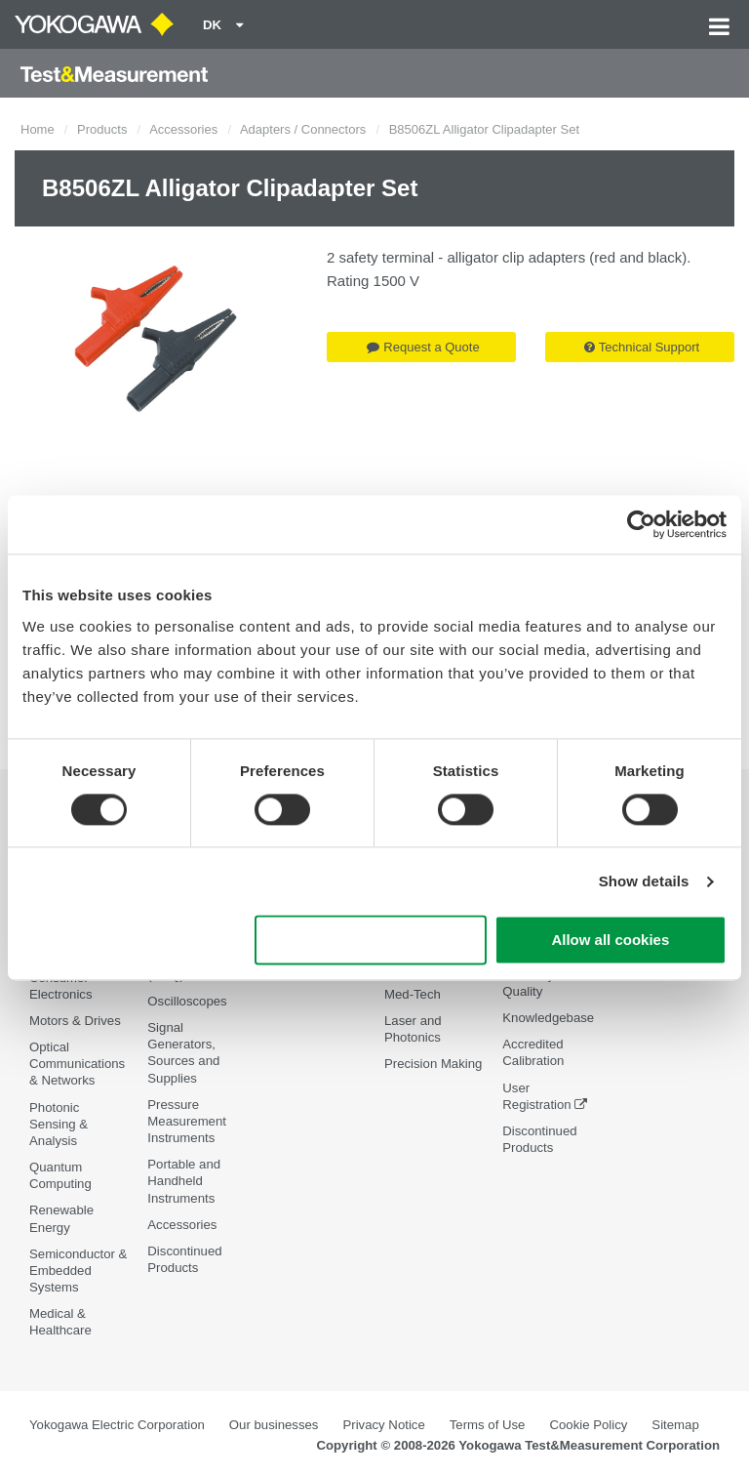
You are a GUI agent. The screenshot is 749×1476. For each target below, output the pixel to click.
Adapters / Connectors (303, 129)
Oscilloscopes (186, 1001)
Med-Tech (412, 994)
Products (102, 129)
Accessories (183, 129)
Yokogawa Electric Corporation (117, 1424)
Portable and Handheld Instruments (183, 1181)
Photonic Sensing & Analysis (58, 1124)
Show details (644, 881)
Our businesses (274, 1424)
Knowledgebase (548, 1017)
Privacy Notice (383, 1424)
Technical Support (641, 347)
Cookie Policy (588, 1424)
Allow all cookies (610, 940)
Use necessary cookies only (370, 940)
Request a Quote (423, 347)
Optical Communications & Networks (77, 1063)
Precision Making (433, 1063)
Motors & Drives (75, 1020)
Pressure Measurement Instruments (186, 1121)
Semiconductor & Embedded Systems (78, 1270)
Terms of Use (488, 1424)
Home (37, 129)
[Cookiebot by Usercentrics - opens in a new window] (641, 524)
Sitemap (674, 1424)
